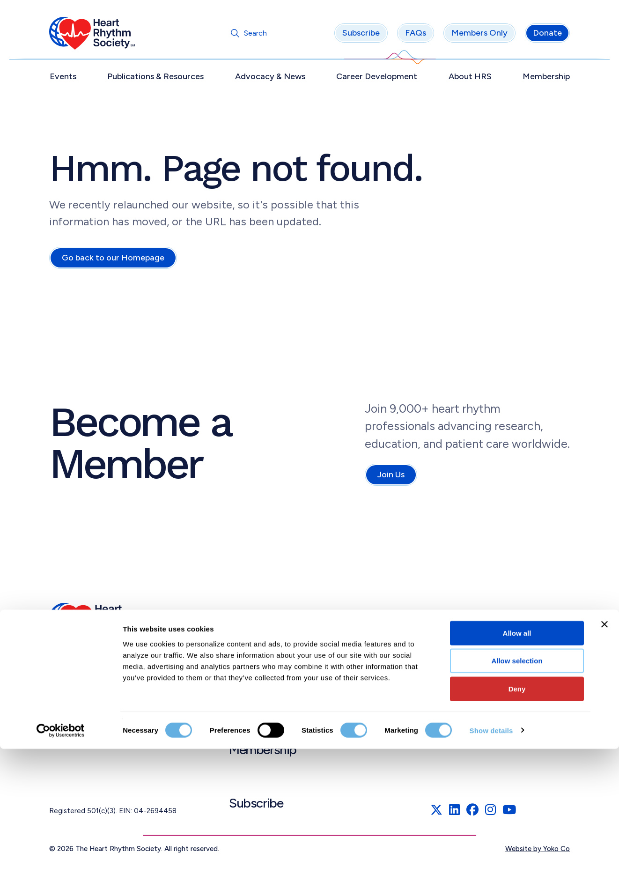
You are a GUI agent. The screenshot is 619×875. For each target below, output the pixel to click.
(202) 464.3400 (77, 713)
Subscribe (361, 35)
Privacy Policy (454, 635)
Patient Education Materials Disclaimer (498, 718)
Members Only (479, 35)
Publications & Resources (155, 78)
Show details (491, 856)
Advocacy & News (270, 78)
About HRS (470, 78)
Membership (546, 78)
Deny (517, 815)
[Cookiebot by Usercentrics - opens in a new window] (61, 857)
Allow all (517, 759)
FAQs (415, 35)
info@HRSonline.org (84, 724)
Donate (547, 35)
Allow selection (516, 787)
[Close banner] (604, 750)
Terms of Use (454, 615)
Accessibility (453, 677)
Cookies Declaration (466, 656)
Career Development (376, 78)
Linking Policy (454, 697)
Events (63, 78)
